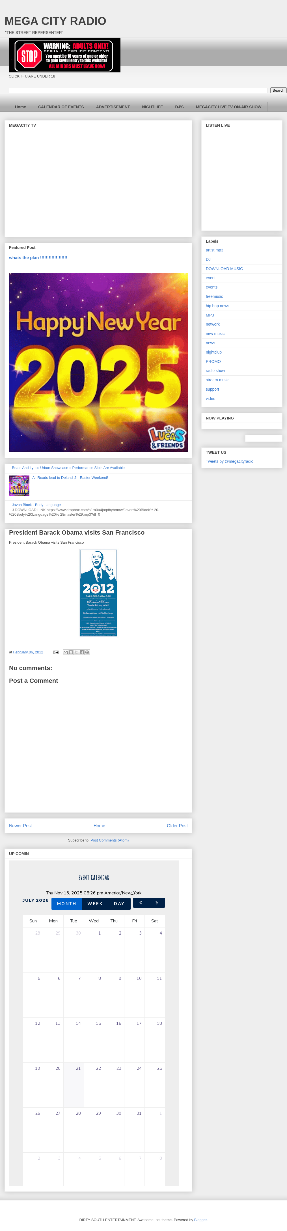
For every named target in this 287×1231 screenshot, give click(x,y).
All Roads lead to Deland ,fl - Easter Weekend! (70, 477)
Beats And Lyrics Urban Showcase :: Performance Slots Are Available (68, 468)
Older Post (177, 825)
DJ (208, 259)
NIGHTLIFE (152, 107)
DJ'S (179, 107)
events (211, 287)
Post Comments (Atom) (109, 840)
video (210, 398)
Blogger (200, 1220)
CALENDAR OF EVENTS (61, 107)
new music (215, 333)
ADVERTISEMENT (113, 107)
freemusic (214, 296)
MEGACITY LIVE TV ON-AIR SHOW (229, 107)
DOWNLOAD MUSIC (224, 268)
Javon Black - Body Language (36, 505)
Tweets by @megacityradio (229, 461)
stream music (217, 380)
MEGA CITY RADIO (55, 21)
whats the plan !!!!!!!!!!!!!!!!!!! (38, 257)
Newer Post (20, 825)
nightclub (214, 352)
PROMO (213, 361)
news (210, 343)
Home (20, 107)
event (210, 278)
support (212, 389)
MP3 (210, 315)
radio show (215, 370)
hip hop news (217, 306)
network (213, 324)
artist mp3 (214, 250)
